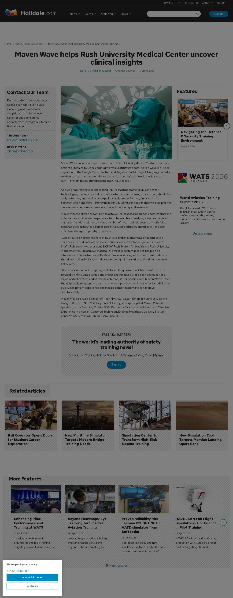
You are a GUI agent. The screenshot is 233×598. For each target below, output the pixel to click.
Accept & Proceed (32, 585)
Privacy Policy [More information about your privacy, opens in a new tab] (23, 578)
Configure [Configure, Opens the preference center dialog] (32, 593)
